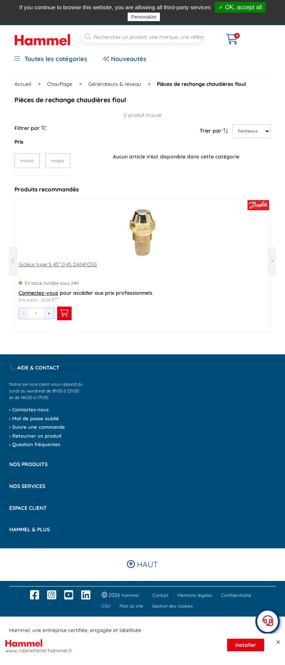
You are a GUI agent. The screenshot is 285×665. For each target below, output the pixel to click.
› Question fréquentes (34, 444)
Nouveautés (124, 59)
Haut (142, 564)
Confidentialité (236, 595)
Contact (160, 595)
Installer (245, 645)
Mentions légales (194, 595)
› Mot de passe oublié (34, 418)
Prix (18, 141)
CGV (106, 606)
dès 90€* (243, 4)
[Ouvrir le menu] (215, 34)
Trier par (214, 130)
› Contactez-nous (29, 409)
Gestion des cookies (172, 606)
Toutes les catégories (50, 59)
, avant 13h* (179, 4)
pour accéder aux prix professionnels (86, 293)
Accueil (22, 84)
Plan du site (131, 606)
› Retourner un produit (35, 436)
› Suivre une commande (37, 427)
